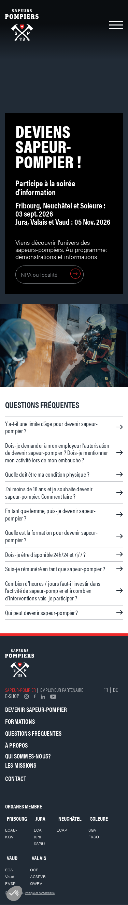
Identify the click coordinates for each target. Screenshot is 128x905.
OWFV (36, 883)
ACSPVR (38, 876)
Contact (15, 778)
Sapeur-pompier (20, 689)
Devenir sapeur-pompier (36, 709)
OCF (34, 870)
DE (115, 690)
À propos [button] (16, 745)
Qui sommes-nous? (28, 756)
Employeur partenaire (61, 689)
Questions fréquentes (33, 733)
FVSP (10, 883)
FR (105, 690)
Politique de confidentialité (40, 892)
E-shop (12, 696)
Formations (20, 721)
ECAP (62, 830)
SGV (92, 830)
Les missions (20, 765)
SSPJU (39, 843)
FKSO (93, 837)
